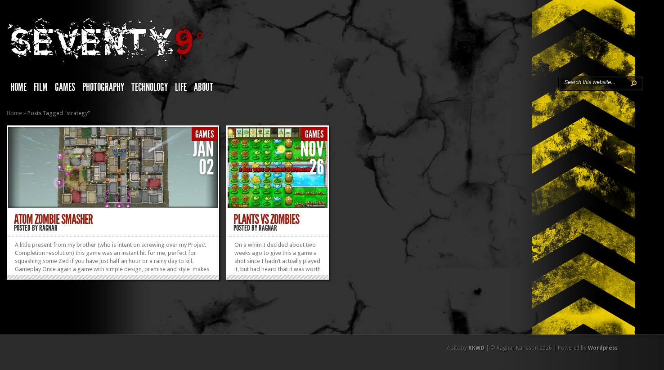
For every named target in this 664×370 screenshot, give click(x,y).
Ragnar (48, 228)
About (203, 87)
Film (41, 87)
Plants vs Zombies (266, 219)
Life (181, 87)
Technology (149, 87)
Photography (103, 87)
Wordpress (603, 348)
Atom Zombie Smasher (53, 219)
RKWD (476, 348)
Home (18, 87)
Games (65, 87)
